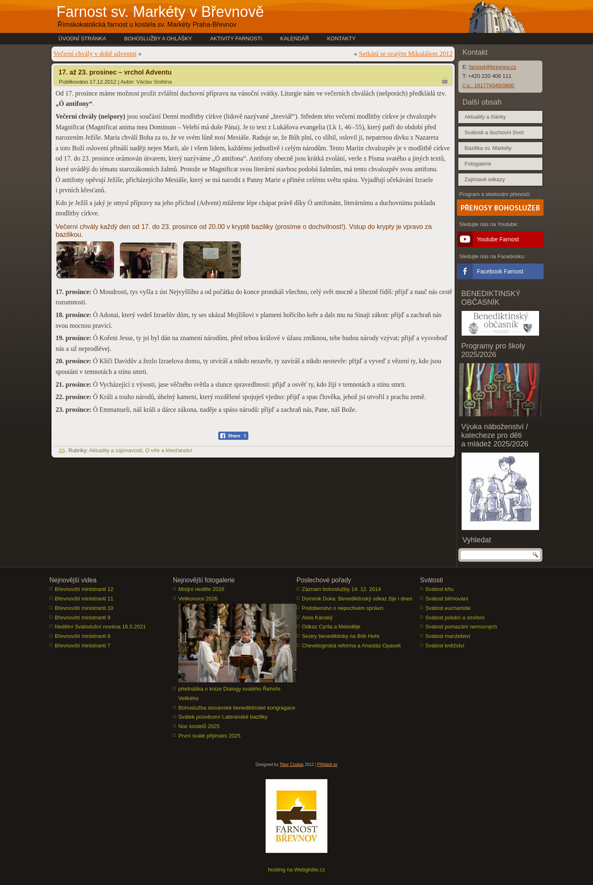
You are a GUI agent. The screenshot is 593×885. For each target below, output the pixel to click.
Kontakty (341, 38)
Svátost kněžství (445, 645)
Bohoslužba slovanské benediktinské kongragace (236, 708)
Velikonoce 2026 (197, 598)
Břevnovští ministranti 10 (84, 608)
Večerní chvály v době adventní (95, 53)
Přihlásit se (328, 764)
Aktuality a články (485, 117)
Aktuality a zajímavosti (115, 450)
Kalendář (294, 38)
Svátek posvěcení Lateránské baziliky (223, 717)
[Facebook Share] (233, 436)
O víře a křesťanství (168, 450)
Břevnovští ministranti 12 (84, 589)
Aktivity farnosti (236, 38)
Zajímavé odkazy (485, 179)
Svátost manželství (447, 636)
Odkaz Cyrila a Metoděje (331, 626)
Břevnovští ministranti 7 (82, 645)
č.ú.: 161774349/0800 (488, 85)
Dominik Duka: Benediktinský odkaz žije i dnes (357, 598)
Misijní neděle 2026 (201, 589)
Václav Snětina (154, 82)
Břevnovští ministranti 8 (82, 636)
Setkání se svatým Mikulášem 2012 (406, 53)
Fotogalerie (478, 164)
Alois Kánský (317, 617)
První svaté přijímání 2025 (209, 736)
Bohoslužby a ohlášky (158, 38)
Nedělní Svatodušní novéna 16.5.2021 (100, 626)
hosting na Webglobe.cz (296, 869)
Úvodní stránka (82, 38)
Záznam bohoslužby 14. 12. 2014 (341, 589)
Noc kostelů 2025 (198, 726)
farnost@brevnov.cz (492, 67)
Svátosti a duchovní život (494, 132)
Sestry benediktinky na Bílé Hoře (341, 636)
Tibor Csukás (292, 764)
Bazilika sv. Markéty (488, 148)
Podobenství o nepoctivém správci (342, 608)
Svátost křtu (439, 589)
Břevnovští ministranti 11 (84, 598)
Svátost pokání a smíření (455, 617)
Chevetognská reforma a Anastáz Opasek (351, 645)
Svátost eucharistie (448, 608)
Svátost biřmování (446, 598)
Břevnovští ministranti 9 (82, 617)
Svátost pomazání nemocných (461, 626)
